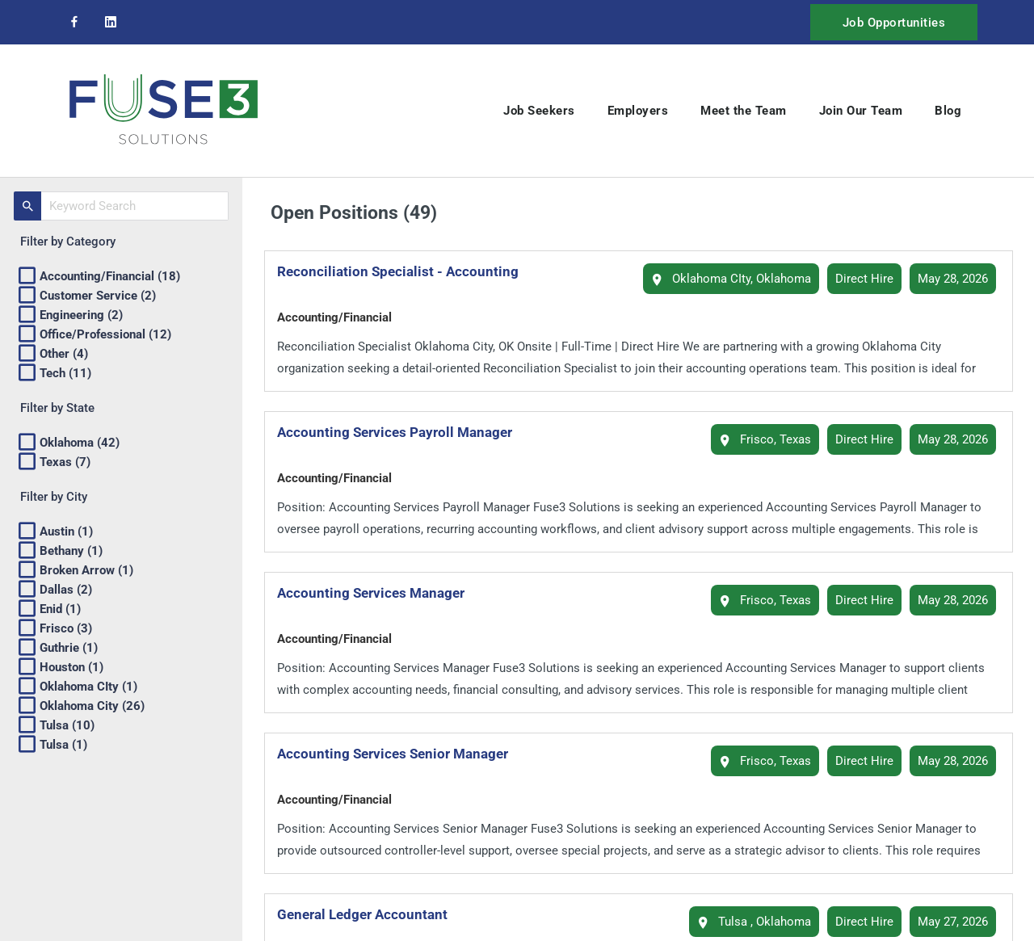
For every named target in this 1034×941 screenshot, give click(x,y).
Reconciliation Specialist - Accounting (404, 271)
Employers (638, 110)
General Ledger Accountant (369, 914)
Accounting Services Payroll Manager (401, 432)
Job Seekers (539, 110)
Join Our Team (861, 110)
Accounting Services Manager (377, 593)
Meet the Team (743, 110)
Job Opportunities (894, 22)
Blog (948, 110)
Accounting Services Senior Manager (399, 754)
